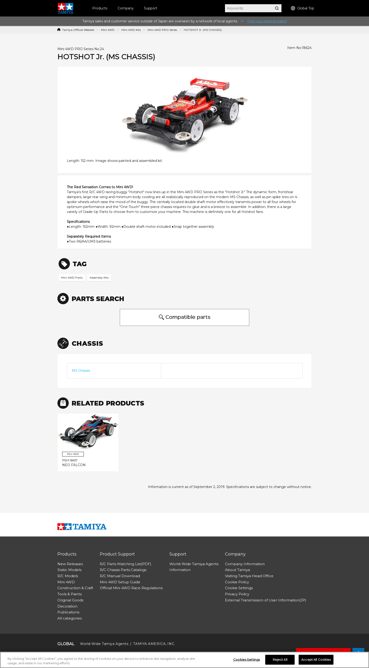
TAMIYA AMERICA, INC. (154, 644)
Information (180, 570)
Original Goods (70, 600)
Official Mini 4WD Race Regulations (131, 588)
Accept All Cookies (316, 659)
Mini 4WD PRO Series (162, 30)
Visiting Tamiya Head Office (249, 576)
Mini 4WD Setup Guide (120, 582)
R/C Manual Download (120, 576)
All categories (69, 618)
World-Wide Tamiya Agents (193, 564)
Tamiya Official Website (78, 30)
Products (99, 8)
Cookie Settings (239, 588)
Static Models (69, 570)
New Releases (70, 564)
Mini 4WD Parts (72, 277)
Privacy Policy (237, 594)
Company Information (245, 564)
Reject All (280, 659)
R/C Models (67, 576)
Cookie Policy (237, 582)
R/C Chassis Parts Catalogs (123, 570)
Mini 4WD (108, 30)
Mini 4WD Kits (131, 30)
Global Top (302, 8)
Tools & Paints (69, 594)
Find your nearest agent (267, 21)
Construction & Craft (75, 588)
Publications (68, 612)
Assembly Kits (99, 277)
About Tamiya (237, 570)
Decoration (67, 606)
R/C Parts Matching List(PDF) (125, 564)
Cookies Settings (246, 659)
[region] (184, 660)
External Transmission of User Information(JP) (265, 600)
